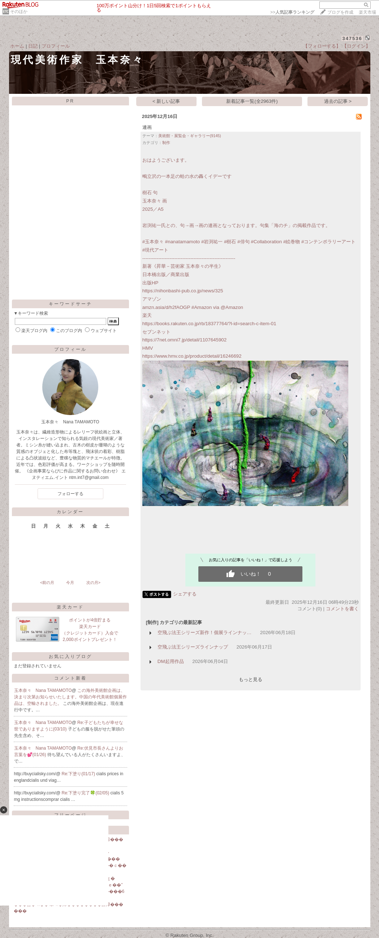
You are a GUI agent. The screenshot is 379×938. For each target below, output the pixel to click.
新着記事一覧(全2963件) (252, 101)
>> (292, 12)
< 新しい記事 (166, 101)
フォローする (70, 493)
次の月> (93, 582)
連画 (147, 127)
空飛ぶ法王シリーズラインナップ (193, 647)
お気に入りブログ (70, 656)
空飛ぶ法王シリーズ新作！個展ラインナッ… (204, 632)
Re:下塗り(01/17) (79, 773)
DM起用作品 (171, 661)
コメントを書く (342, 608)
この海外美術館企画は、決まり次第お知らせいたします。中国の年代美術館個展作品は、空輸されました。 (70, 697)
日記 (33, 46)
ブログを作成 (340, 12)
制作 (166, 142)
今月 (70, 582)
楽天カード (70, 607)
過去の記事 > (338, 101)
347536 (352, 38)
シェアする (185, 594)
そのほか (18, 11)
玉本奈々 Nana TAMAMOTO (43, 690)
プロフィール (56, 46)
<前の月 (47, 582)
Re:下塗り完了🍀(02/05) (86, 792)
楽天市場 (367, 12)
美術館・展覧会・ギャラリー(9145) (189, 136)
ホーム (17, 46)
